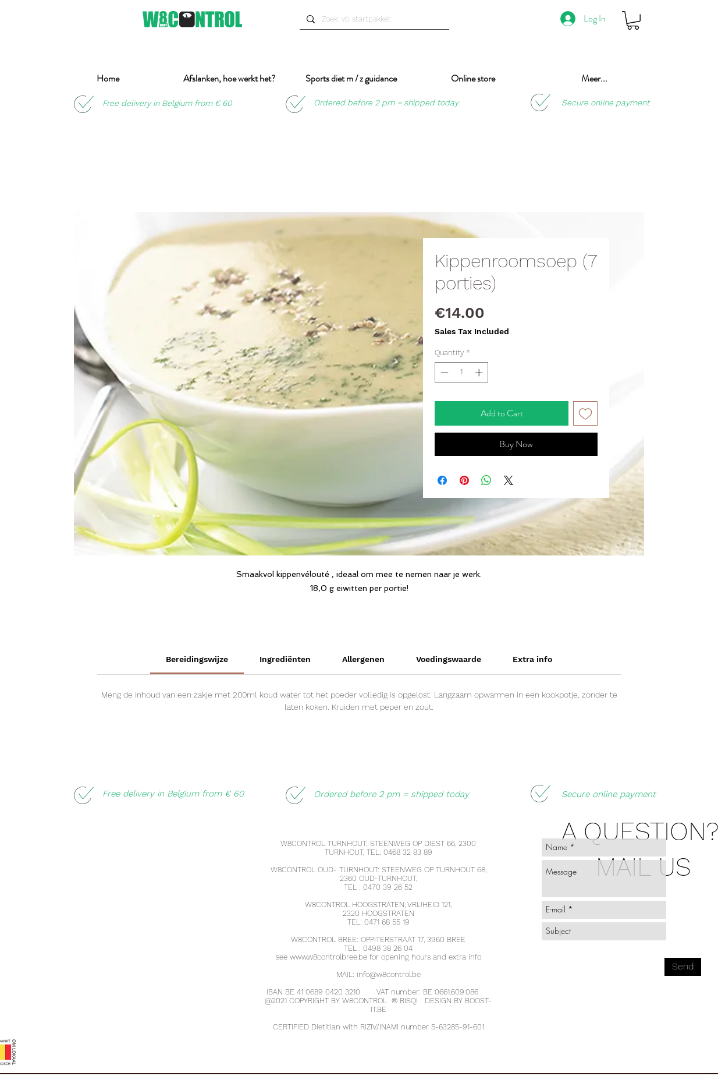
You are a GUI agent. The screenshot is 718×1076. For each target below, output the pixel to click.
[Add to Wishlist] (585, 413)
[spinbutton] (461, 373)
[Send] (682, 967)
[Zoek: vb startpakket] (373, 19)
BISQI (409, 1000)
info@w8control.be (389, 974)
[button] (633, 20)
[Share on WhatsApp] (486, 480)
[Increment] (480, 373)
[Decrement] (443, 373)
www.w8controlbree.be (328, 957)
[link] (197, 659)
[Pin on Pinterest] (464, 480)
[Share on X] (509, 480)
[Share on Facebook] (442, 480)
